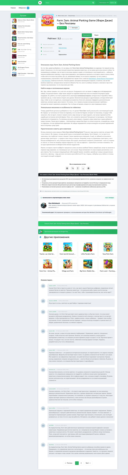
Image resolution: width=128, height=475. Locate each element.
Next (88, 463)
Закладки (74, 28)
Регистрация (103, 2)
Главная (13, 8)
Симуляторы (63, 48)
